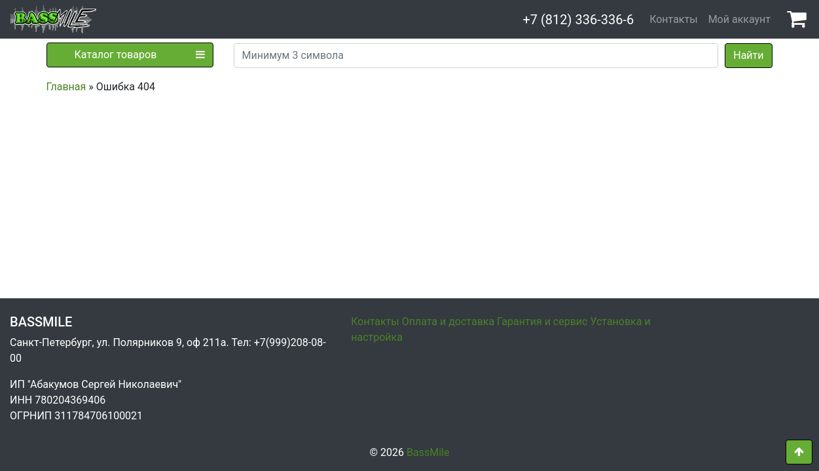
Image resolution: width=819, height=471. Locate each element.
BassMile (428, 452)
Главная (66, 86)
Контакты (673, 19)
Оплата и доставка (448, 321)
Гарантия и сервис (542, 321)
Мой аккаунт (739, 19)
